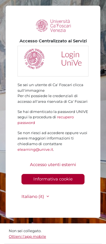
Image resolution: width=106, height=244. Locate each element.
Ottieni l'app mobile (27, 236)
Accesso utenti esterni (53, 164)
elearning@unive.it (35, 149)
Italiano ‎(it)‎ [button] (33, 196)
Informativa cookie (53, 179)
